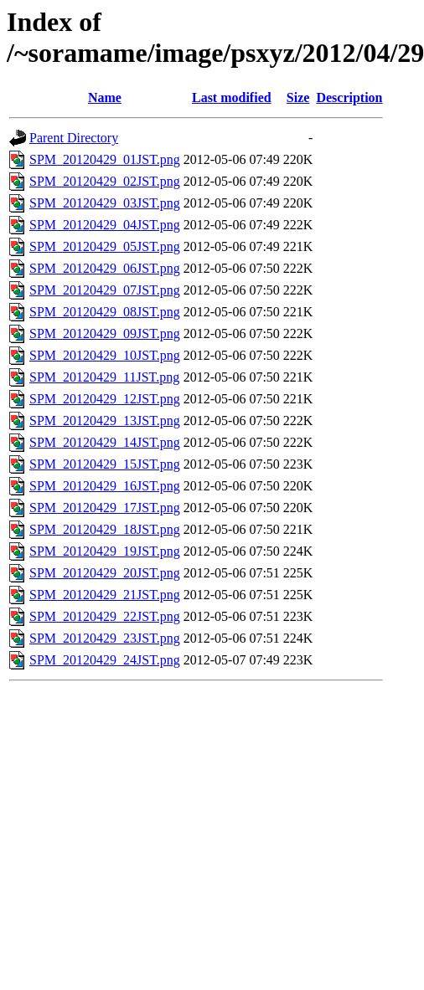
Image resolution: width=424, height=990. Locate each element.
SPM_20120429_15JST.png (104, 464)
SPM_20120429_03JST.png (104, 203)
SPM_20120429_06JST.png (104, 268)
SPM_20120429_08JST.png (104, 312)
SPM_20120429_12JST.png (104, 399)
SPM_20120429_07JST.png (104, 290)
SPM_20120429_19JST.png (104, 551)
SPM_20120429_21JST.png (104, 594)
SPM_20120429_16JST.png (104, 486)
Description (349, 97)
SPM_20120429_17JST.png (104, 507)
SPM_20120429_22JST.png (104, 616)
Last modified (231, 97)
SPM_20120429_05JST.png (104, 246)
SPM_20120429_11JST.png (104, 377)
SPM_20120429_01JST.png (104, 159)
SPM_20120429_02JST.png (104, 181)
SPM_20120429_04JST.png (104, 225)
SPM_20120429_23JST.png (104, 638)
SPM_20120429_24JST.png (104, 660)
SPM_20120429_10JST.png (104, 355)
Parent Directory (73, 138)
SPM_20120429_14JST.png (104, 442)
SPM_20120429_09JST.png (104, 333)
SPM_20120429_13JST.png (104, 420)
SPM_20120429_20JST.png (104, 573)
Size (298, 97)
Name (105, 97)
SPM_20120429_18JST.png (104, 529)
